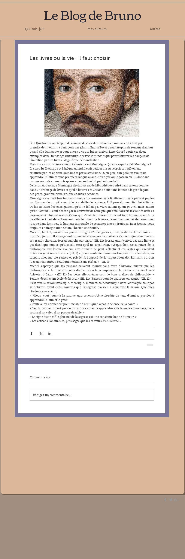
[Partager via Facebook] (31, 333)
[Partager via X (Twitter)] (40, 333)
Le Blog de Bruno (92, 14)
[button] (97, 28)
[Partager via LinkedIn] (50, 333)
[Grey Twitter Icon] (170, 499)
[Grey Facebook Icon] (165, 499)
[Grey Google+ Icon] (176, 499)
